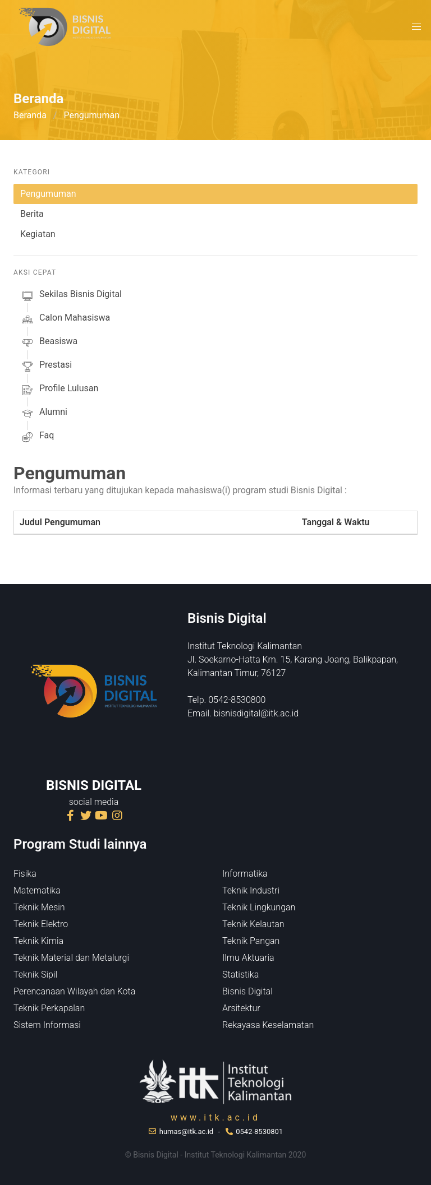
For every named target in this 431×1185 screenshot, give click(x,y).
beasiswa (48, 343)
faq (37, 437)
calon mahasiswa (65, 319)
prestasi (46, 366)
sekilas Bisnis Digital (71, 296)
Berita (32, 214)
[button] (416, 27)
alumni (43, 413)
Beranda (30, 115)
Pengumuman (48, 193)
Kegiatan (38, 234)
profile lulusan (59, 390)
